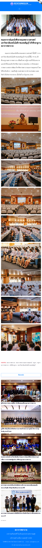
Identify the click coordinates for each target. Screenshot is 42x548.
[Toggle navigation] (19, 8)
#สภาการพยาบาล (11, 363)
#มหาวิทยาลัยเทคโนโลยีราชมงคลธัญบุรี (26, 365)
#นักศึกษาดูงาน (13, 365)
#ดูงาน (34, 363)
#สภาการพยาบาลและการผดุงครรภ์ (24, 363)
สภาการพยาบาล (3, 520)
